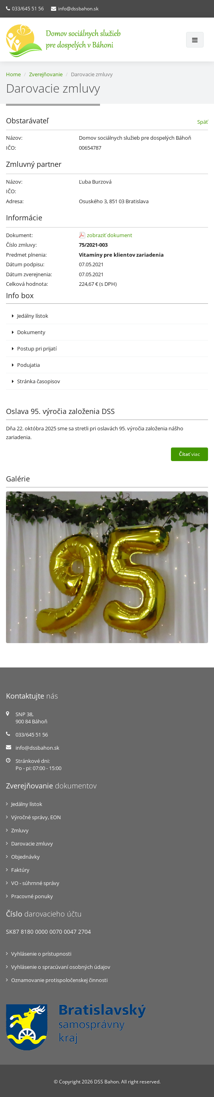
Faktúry (20, 869)
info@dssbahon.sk (78, 8)
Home (13, 74)
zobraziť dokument (109, 235)
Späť (202, 121)
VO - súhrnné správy (35, 883)
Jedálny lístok (30, 315)
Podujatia (26, 364)
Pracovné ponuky (32, 896)
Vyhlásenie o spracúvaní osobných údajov (60, 966)
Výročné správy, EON (36, 817)
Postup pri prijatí (34, 348)
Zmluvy (20, 830)
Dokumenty (28, 332)
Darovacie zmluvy (32, 843)
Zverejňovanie (46, 74)
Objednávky (25, 856)
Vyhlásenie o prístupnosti (41, 953)
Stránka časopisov (36, 381)
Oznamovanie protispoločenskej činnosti (59, 980)
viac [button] (189, 454)
